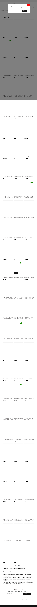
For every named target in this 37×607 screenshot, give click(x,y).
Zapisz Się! (24, 10)
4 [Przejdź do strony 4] (18, 565)
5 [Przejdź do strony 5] (19, 565)
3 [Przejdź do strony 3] (17, 565)
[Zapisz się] (27, 594)
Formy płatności (20, 599)
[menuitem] (4, 10)
